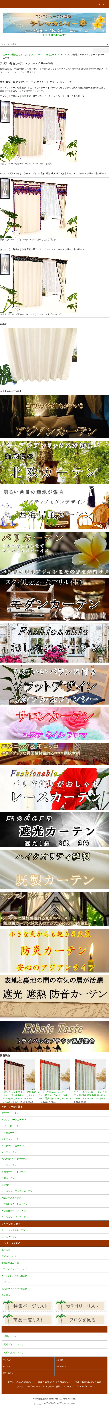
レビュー (54, 1282)
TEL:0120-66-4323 (54, 35)
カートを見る (61, 1366)
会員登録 (59, 1360)
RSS (82, 1386)
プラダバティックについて (54, 1269)
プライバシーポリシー (27, 1386)
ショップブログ (70, 1386)
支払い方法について (26, 1381)
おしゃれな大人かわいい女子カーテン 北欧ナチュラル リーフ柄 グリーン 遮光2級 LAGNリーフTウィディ (55, 1081)
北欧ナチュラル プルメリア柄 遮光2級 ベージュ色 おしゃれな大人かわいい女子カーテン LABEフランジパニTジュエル (19, 1081)
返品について (66, 1381)
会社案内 (54, 1295)
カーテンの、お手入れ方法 (54, 1276)
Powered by (54, 1404)
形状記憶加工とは (54, 1263)
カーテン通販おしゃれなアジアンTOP (21, 54)
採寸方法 (54, 1250)
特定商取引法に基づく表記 (88, 1381)
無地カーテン (52, 54)
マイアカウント (9, 1360)
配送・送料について (47, 1381)
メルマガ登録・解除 (50, 1386)
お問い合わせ (8, 1373)
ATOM (89, 1386)
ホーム (11, 1381)
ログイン (6, 1366)
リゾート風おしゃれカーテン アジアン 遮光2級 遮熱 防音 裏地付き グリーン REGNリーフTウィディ (91, 1079)
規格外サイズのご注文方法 (54, 1289)
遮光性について (54, 1256)
